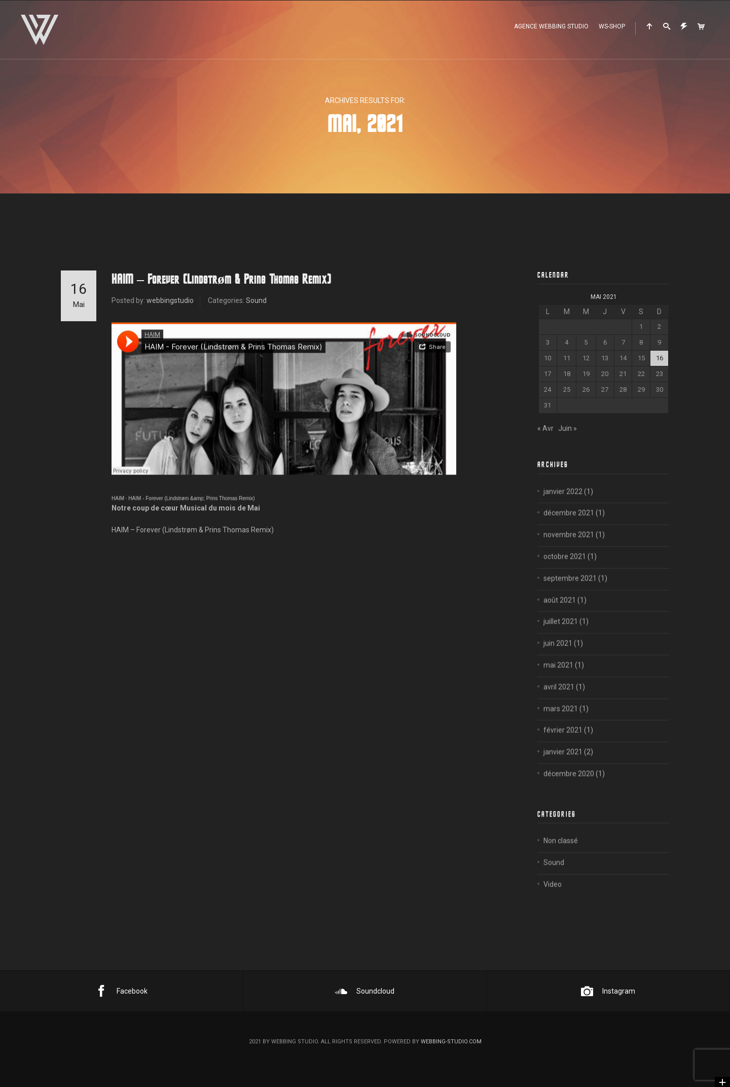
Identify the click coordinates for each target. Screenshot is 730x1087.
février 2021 (562, 743)
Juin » (567, 428)
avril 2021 (558, 699)
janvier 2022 (562, 504)
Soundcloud (364, 991)
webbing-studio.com (451, 1041)
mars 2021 (560, 721)
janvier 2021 (562, 764)
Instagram (608, 991)
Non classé (560, 853)
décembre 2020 (568, 786)
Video (552, 897)
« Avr (545, 428)
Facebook (121, 991)
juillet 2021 (560, 634)
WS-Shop (612, 26)
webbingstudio (170, 300)
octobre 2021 (564, 569)
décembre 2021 (568, 526)
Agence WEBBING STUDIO (551, 26)
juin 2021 (557, 656)
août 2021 (559, 612)
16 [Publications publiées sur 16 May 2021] (659, 358)
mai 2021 (558, 677)
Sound (256, 300)
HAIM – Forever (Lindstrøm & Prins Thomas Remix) (221, 280)
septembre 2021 (570, 591)
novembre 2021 (568, 547)
